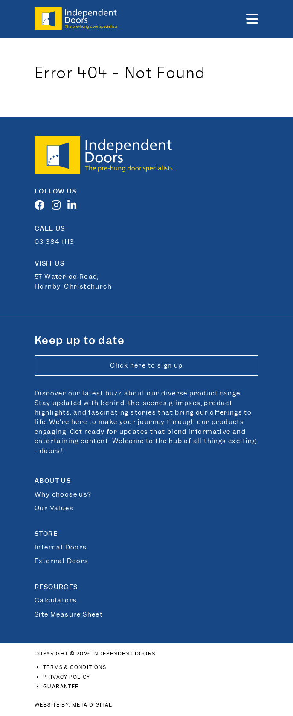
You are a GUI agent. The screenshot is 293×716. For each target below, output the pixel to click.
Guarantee (61, 686)
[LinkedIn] (74, 206)
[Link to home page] (77, 18)
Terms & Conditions (74, 667)
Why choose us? (63, 494)
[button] (252, 19)
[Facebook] (42, 206)
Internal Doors (61, 547)
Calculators (56, 600)
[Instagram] (58, 206)
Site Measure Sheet (69, 614)
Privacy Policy (66, 677)
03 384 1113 (54, 241)
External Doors (62, 561)
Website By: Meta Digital (74, 704)
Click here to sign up (146, 365)
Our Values (54, 508)
